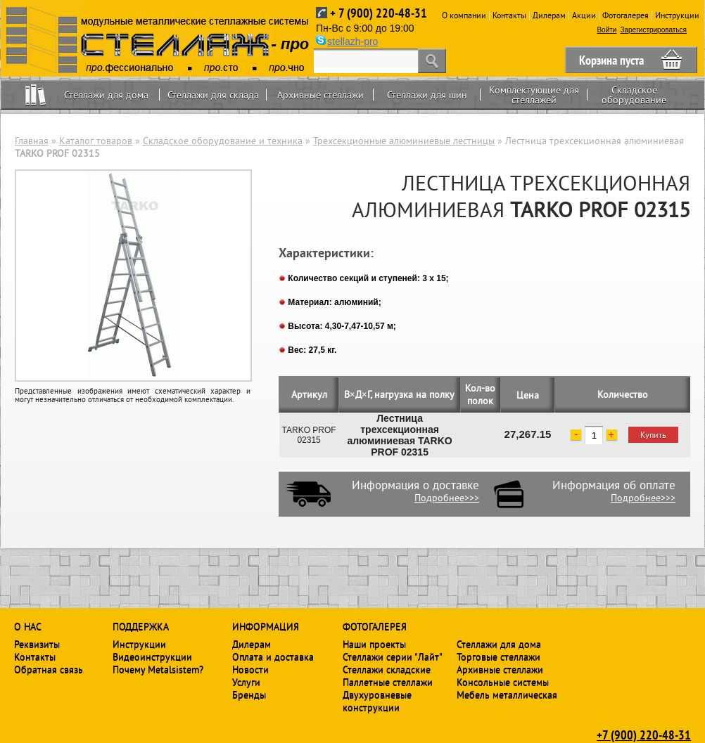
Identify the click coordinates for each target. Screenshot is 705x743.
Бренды (249, 694)
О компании (464, 15)
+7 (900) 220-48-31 (644, 734)
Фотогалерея (625, 15)
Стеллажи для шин (427, 95)
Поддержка (141, 626)
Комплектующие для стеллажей (534, 95)
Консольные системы (503, 682)
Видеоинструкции (152, 656)
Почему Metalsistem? (158, 669)
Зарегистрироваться (653, 30)
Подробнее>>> (446, 497)
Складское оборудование (634, 95)
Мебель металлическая (507, 694)
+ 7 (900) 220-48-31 (378, 13)
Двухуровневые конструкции (377, 700)
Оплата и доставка (273, 656)
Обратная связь (48, 669)
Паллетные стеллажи (388, 682)
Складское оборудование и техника (223, 140)
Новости (250, 669)
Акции (584, 15)
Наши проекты (374, 644)
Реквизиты (37, 644)
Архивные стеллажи (320, 95)
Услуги (246, 682)
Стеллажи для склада (213, 95)
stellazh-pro (352, 41)
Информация (265, 626)
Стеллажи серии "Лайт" (393, 656)
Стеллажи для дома (106, 95)
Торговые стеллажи (498, 656)
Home (35, 94)
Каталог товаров (95, 140)
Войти (606, 30)
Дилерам (549, 15)
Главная (32, 140)
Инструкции (677, 15)
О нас (28, 626)
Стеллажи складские (387, 669)
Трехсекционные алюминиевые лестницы (404, 140)
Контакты (509, 15)
